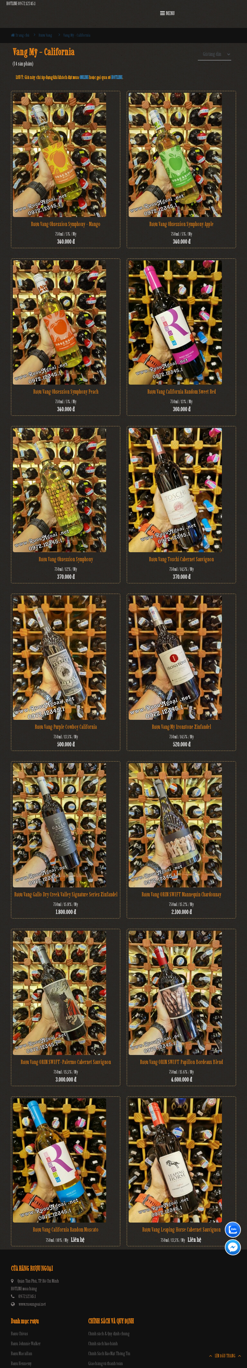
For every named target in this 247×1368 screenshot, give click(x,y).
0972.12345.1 (27, 1296)
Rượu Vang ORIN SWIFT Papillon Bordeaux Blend (181, 1062)
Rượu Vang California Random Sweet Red (181, 391)
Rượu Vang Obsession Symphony (66, 559)
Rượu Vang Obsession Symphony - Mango (65, 224)
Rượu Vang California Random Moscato (65, 1229)
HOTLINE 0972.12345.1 (20, 3)
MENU (167, 13)
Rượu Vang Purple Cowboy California (66, 726)
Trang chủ (20, 35)
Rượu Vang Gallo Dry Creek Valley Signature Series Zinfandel (65, 894)
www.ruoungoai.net (32, 1304)
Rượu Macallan (21, 1353)
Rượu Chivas (19, 1334)
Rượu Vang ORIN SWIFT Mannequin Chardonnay (181, 894)
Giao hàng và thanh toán (105, 1363)
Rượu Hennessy (21, 1363)
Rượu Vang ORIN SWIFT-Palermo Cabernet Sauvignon (66, 1062)
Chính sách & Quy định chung (108, 1334)
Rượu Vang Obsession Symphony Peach (65, 391)
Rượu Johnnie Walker (26, 1343)
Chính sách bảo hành (103, 1343)
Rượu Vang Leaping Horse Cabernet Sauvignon (181, 1229)
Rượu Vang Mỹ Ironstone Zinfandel (181, 726)
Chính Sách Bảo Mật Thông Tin (109, 1353)
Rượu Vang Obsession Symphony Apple (181, 224)
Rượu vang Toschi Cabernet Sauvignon (181, 559)
